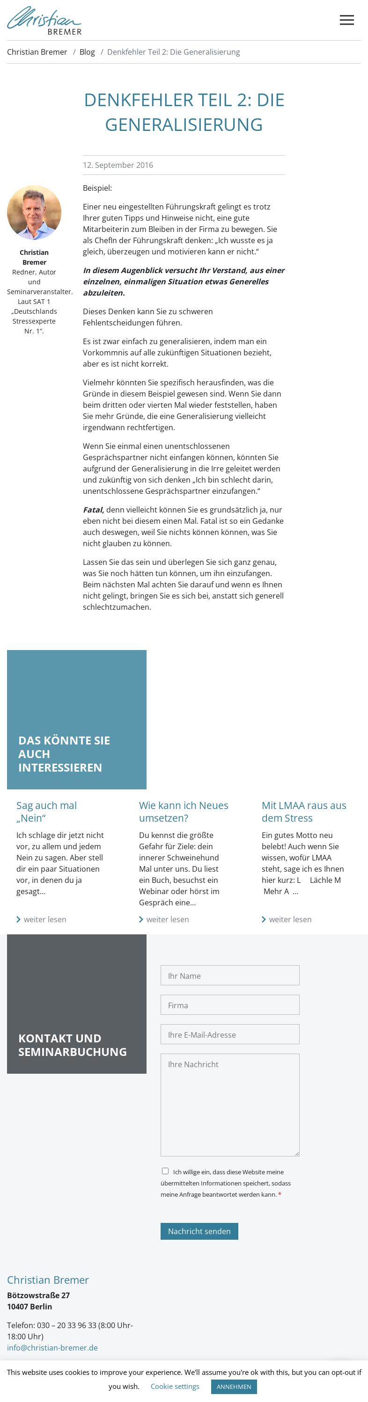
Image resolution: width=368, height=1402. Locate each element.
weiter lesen (45, 919)
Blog (87, 52)
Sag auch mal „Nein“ (46, 811)
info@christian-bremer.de (52, 1348)
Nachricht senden (199, 1231)
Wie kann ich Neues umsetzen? (183, 811)
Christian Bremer (37, 52)
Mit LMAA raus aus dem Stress (304, 811)
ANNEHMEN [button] (234, 1386)
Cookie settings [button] (175, 1386)
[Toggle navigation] (347, 20)
